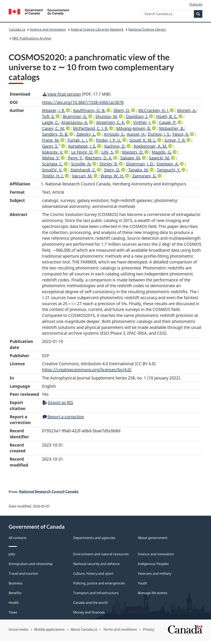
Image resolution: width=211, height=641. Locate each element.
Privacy (148, 629)
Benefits (15, 593)
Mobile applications (49, 629)
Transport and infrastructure (95, 593)
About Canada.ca (84, 629)
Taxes (13, 612)
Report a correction (63, 416)
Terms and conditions (120, 629)
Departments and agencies (94, 538)
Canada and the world (90, 602)
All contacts (18, 538)
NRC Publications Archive (31, 38)
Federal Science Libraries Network (97, 29)
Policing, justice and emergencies (99, 583)
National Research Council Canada (48, 491)
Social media (18, 629)
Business (15, 583)
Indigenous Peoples (153, 564)
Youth (142, 583)
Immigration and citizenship (31, 564)
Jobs (12, 554)
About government (153, 538)
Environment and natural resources (101, 554)
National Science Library (147, 29)
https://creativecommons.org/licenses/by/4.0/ (87, 369)
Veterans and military (154, 573)
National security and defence (96, 564)
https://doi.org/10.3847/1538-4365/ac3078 (83, 102)
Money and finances (89, 612)
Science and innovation (48, 29)
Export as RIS (58, 402)
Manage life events (152, 593)
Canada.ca (17, 29)
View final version (62, 94)
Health (14, 602)
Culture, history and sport (93, 573)
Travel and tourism (23, 573)
